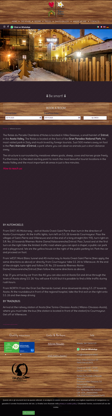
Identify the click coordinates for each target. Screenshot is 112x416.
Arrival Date (10, 113)
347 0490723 (90, 343)
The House (26, 21)
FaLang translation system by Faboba (10, 324)
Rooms (38, 21)
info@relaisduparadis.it (87, 354)
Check (95, 118)
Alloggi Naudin (56, 343)
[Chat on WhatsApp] (20, 26)
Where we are (79, 21)
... (56, 355)
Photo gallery (62, 21)
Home (14, 21)
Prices (48, 21)
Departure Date (51, 113)
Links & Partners (56, 335)
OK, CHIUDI (28, 413)
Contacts (94, 21)
